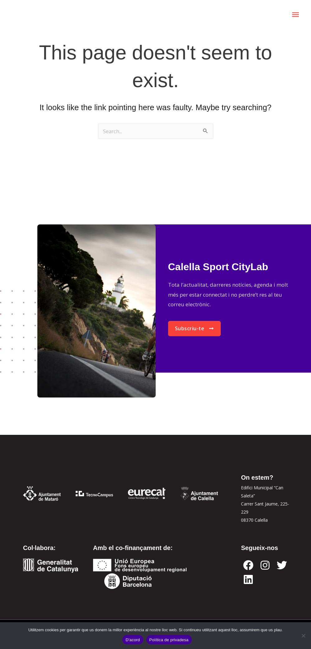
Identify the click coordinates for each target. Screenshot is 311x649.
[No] (303, 636)
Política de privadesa (169, 639)
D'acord (132, 639)
